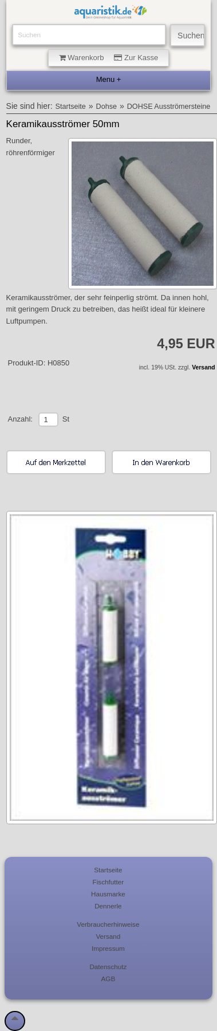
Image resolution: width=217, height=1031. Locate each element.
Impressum (108, 948)
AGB (108, 978)
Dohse (106, 107)
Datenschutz (108, 966)
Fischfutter (108, 882)
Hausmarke (108, 894)
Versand (203, 367)
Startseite (71, 107)
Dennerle (107, 906)
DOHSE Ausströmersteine (169, 107)
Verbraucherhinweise (108, 924)
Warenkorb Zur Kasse (109, 57)
